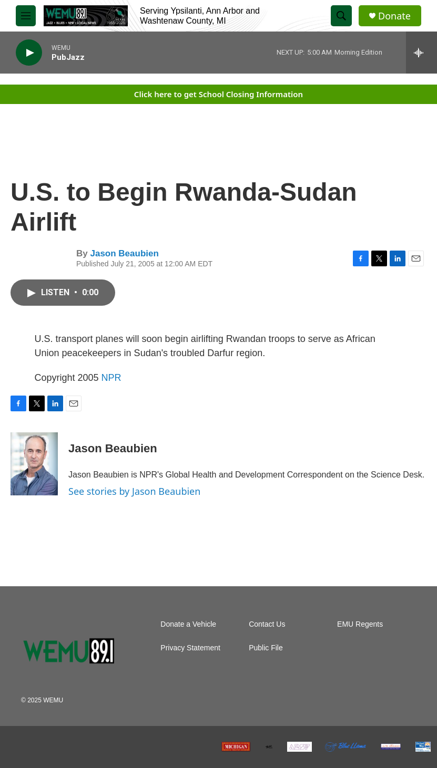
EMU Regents (360, 624)
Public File (266, 648)
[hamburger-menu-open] (26, 15)
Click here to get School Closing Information (218, 94)
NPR (111, 377)
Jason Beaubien (124, 253)
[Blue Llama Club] (345, 747)
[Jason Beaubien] (34, 463)
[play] (29, 53)
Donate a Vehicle (188, 624)
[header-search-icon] (341, 15)
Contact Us (267, 624)
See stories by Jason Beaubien (134, 491)
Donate (394, 16)
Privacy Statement (190, 648)
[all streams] (421, 53)
